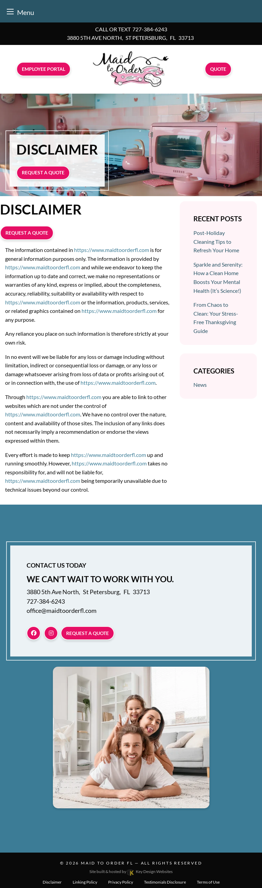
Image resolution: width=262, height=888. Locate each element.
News (200, 384)
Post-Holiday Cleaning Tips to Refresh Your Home (216, 241)
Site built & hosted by (130, 871)
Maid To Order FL (107, 863)
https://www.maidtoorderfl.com (111, 250)
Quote (218, 69)
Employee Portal (43, 69)
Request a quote (43, 172)
